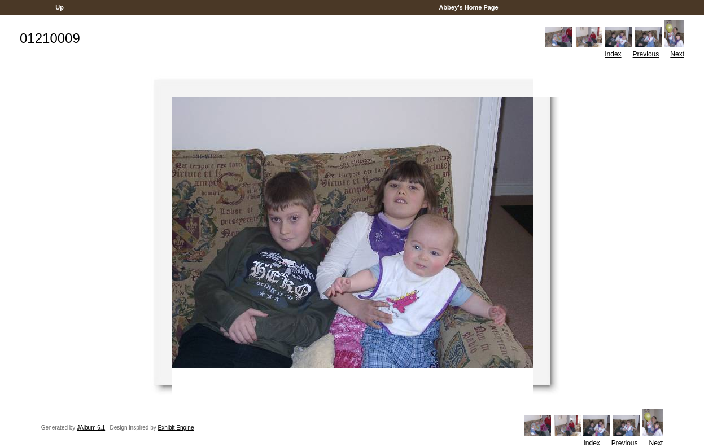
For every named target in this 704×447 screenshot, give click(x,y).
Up (59, 7)
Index (613, 54)
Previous (646, 54)
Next (677, 54)
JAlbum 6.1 (91, 427)
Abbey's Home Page (469, 7)
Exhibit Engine (176, 427)
